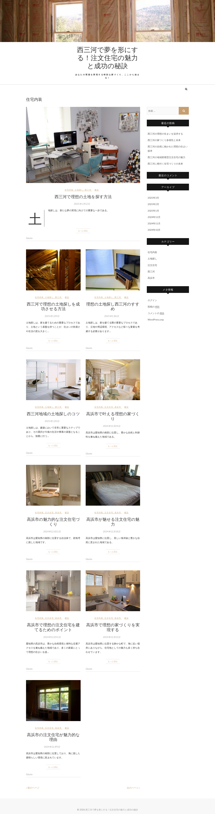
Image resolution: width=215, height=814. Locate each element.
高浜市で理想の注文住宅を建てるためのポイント (53, 627)
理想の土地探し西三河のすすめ (112, 306)
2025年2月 (153, 204)
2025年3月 (153, 197)
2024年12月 (154, 217)
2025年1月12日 (82, 203)
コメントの (156, 313)
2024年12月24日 (111, 426)
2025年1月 (153, 210)
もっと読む (83, 231)
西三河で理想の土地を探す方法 (83, 196)
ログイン (152, 300)
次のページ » (133, 787)
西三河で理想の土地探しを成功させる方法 (53, 306)
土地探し (79, 190)
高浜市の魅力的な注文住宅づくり (53, 521)
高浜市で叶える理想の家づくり (113, 416)
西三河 (88, 190)
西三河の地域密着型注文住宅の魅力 (166, 157)
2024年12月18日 (111, 531)
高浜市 (118, 407)
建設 (97, 190)
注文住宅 (108, 407)
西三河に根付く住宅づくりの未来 (165, 163)
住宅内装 (69, 190)
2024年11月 (154, 223)
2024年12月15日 (52, 637)
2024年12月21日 (52, 531)
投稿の (153, 306)
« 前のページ (32, 787)
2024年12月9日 (52, 746)
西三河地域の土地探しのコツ (53, 413)
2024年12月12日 (111, 637)
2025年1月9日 (52, 316)
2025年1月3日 (52, 421)
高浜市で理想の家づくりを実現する (113, 627)
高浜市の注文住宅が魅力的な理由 (53, 737)
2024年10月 (154, 229)
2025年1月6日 (111, 316)
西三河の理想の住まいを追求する (165, 133)
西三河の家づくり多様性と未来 (164, 140)
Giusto (29, 238)
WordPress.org (156, 319)
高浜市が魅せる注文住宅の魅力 (112, 521)
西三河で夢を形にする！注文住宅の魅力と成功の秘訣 (107, 57)
